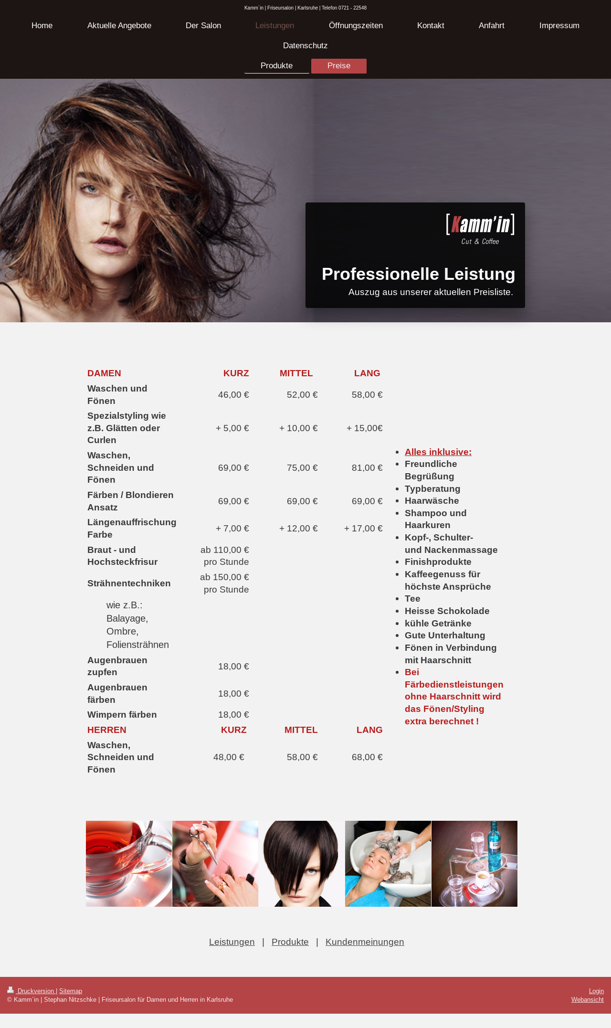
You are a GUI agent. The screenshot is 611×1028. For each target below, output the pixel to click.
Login (596, 991)
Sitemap (70, 991)
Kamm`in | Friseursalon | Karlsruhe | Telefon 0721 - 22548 (305, 8)
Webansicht (587, 999)
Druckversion (31, 991)
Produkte (290, 941)
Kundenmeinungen (365, 941)
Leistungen (232, 941)
